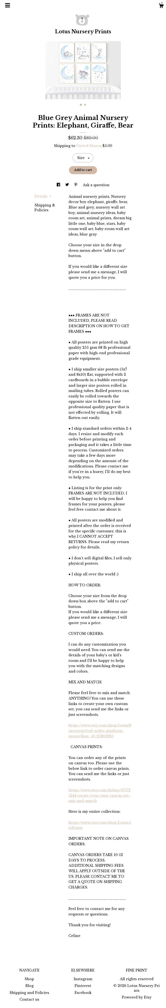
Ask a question (96, 185)
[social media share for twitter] (67, 185)
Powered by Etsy (137, 997)
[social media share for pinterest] (76, 185)
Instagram (83, 979)
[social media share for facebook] (59, 185)
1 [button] (81, 105)
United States (88, 146)
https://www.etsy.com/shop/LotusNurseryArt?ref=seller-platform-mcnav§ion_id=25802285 (100, 730)
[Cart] (161, 6)
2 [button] (85, 105)
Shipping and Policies (29, 993)
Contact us (29, 999)
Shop (29, 979)
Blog (29, 986)
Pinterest (83, 986)
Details (42, 196)
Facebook (83, 993)
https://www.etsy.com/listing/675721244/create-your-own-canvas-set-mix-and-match (99, 795)
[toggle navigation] (7, 5)
